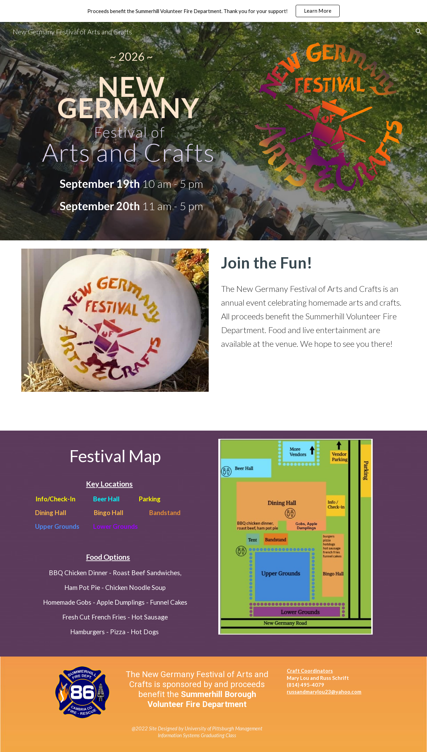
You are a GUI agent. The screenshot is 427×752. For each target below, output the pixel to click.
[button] (418, 31)
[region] (213, 11)
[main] (131, 56)
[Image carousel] (114, 320)
